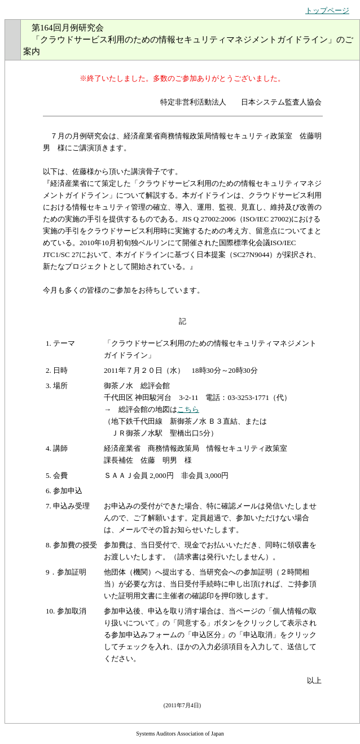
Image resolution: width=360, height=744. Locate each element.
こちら (188, 409)
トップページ (327, 10)
